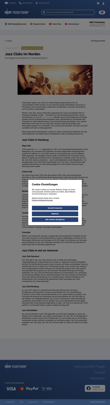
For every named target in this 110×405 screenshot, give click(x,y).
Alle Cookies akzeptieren (55, 220)
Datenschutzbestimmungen (42, 200)
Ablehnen (55, 214)
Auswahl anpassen (55, 208)
